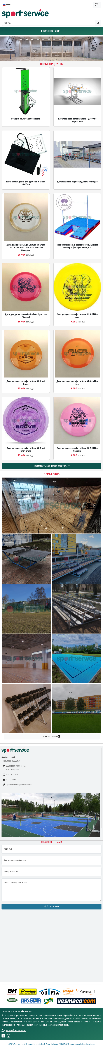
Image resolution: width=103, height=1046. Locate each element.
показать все (51, 736)
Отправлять (51, 906)
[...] (40, 530)
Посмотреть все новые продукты (51, 465)
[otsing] (48, 23)
